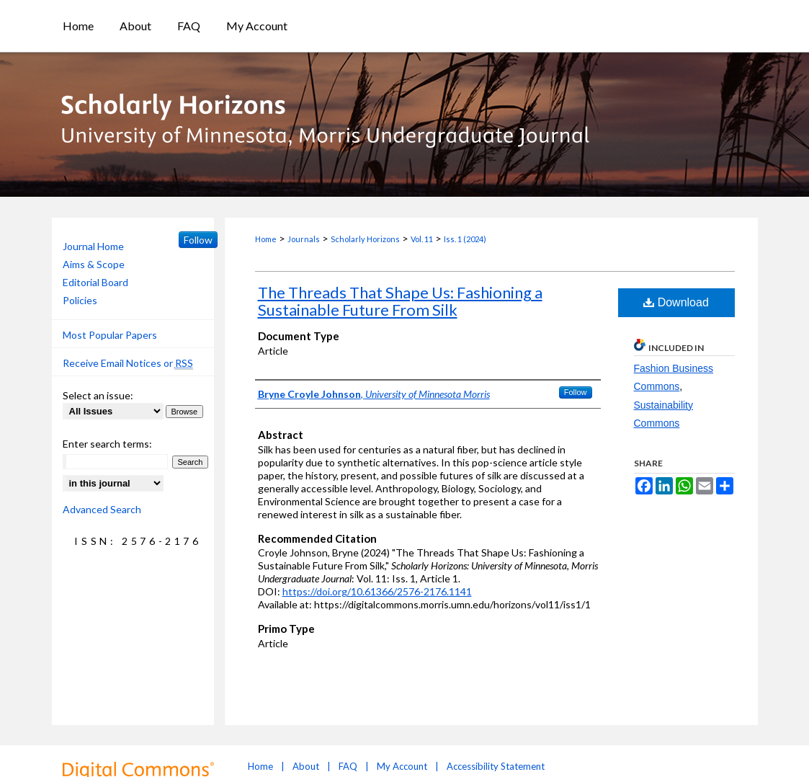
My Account (402, 766)
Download (676, 302)
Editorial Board (95, 282)
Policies (80, 300)
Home (266, 239)
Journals (303, 239)
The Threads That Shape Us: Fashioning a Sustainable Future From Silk (400, 301)
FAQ (348, 766)
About (305, 766)
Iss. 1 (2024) (465, 239)
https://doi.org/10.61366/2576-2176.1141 (377, 591)
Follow (575, 392)
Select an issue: (98, 395)
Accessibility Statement (496, 766)
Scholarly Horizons (365, 239)
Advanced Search (102, 509)
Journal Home (93, 246)
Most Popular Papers (110, 335)
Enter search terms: (107, 444)
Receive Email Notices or (128, 363)
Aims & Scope (94, 264)
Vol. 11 (422, 239)
